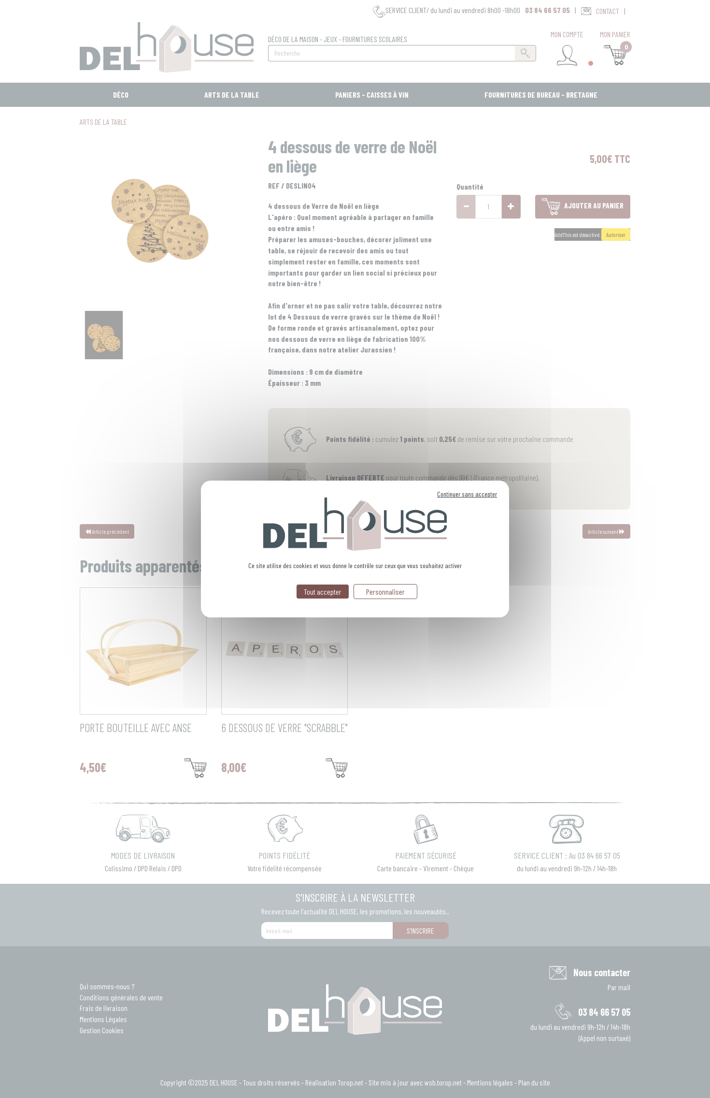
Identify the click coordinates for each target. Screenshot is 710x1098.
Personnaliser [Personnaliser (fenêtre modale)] (385, 591)
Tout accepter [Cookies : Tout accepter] (322, 591)
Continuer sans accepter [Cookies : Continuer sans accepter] (467, 494)
